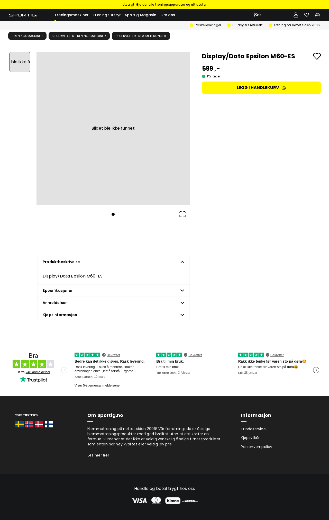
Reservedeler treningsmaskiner (79, 36)
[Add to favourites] (317, 56)
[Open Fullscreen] (182, 214)
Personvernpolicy (256, 446)
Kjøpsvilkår (250, 437)
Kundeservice (253, 429)
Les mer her (98, 455)
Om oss (167, 14)
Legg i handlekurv (261, 88)
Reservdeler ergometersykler (141, 36)
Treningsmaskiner (71, 14)
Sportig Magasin (140, 14)
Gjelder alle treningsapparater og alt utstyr (171, 4)
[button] (113, 128)
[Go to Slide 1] (20, 62)
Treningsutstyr (107, 14)
